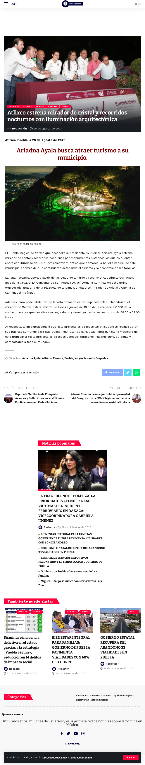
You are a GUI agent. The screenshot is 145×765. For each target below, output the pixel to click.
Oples (131, 695)
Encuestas (95, 695)
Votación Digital (99, 700)
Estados (28, 106)
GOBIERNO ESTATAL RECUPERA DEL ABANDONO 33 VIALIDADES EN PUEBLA (117, 647)
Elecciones (82, 695)
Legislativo (45, 491)
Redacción (20, 129)
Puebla (66, 106)
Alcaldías (14, 106)
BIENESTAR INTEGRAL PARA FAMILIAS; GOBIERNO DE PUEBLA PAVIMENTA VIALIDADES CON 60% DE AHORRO (70, 539)
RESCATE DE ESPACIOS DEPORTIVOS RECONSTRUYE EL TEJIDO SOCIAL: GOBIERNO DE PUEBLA (70, 562)
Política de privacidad (56, 757)
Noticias (54, 106)
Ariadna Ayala (31, 358)
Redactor (49, 527)
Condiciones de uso (84, 757)
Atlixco (47, 358)
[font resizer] (14, 3)
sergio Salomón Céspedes (91, 358)
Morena (41, 106)
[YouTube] (76, 733)
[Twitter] (68, 733)
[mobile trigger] (7, 3)
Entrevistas (82, 700)
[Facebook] (62, 733)
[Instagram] (83, 733)
